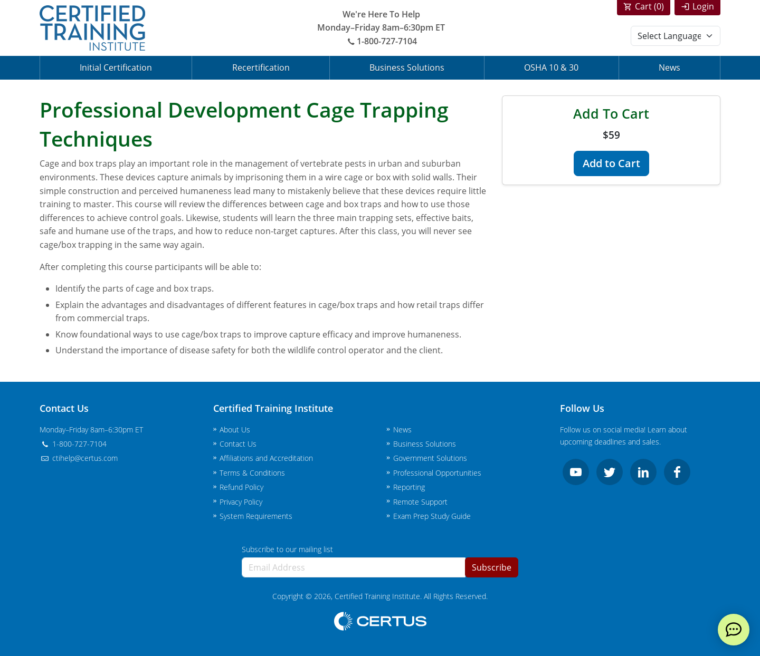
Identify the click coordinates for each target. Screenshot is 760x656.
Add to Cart (611, 163)
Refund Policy (241, 487)
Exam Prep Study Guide (432, 516)
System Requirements (256, 516)
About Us (235, 430)
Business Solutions (406, 67)
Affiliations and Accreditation (266, 458)
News (669, 67)
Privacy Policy (241, 502)
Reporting (409, 487)
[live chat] (733, 629)
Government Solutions (430, 458)
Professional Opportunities (437, 473)
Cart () (649, 6)
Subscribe (491, 567)
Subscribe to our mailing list (287, 549)
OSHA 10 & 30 (551, 67)
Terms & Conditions (252, 473)
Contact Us (238, 444)
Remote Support (420, 502)
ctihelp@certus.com (79, 458)
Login (703, 6)
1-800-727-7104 (381, 41)
